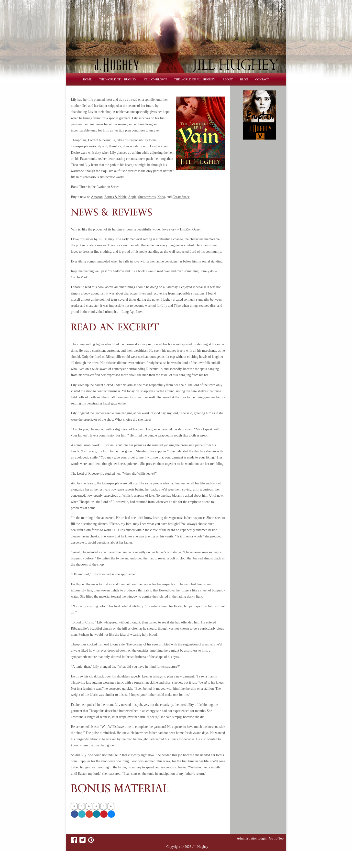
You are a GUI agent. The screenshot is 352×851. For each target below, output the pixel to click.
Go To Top (276, 838)
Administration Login (252, 838)
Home (87, 79)
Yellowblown (155, 79)
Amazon (96, 197)
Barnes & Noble (115, 197)
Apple (132, 197)
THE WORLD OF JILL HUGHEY (194, 79)
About (228, 79)
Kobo (161, 197)
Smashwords (147, 197)
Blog (244, 79)
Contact (262, 79)
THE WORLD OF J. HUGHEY (117, 79)
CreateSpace (181, 197)
